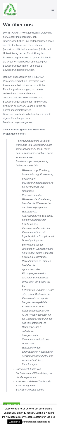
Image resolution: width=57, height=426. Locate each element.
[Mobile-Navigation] (53, 9)
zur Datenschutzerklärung (36, 421)
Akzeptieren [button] (14, 422)
